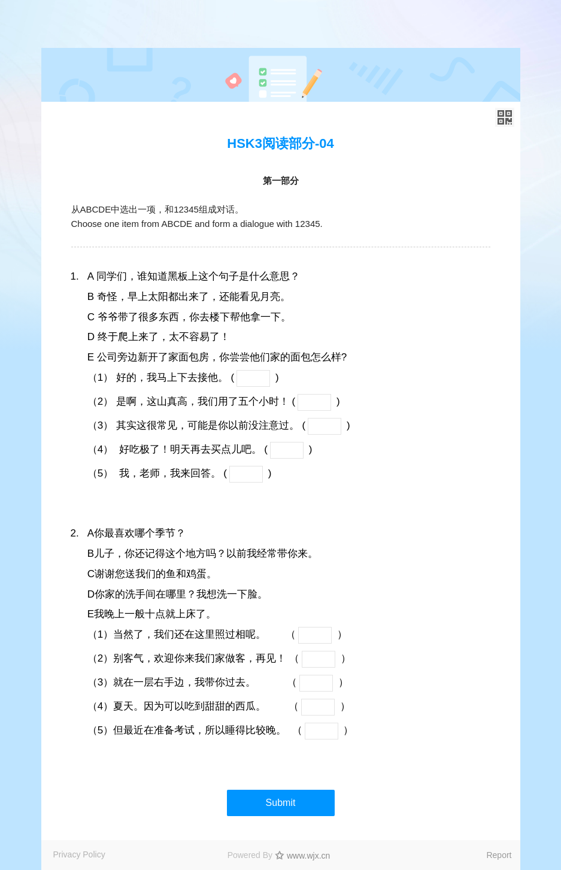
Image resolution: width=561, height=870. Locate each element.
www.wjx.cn (308, 855)
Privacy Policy (79, 854)
